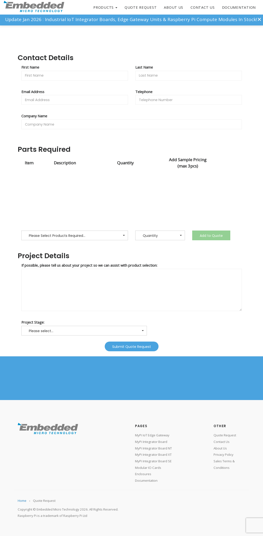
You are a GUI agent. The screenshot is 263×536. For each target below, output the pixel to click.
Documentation (239, 7)
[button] (74, 235)
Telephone (143, 91)
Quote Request (141, 7)
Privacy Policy (223, 454)
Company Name (34, 115)
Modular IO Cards (148, 467)
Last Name (144, 67)
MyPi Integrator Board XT (153, 454)
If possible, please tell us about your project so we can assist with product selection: (89, 265)
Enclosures (143, 474)
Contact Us (203, 7)
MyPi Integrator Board (151, 442)
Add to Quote (211, 235)
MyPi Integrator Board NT (153, 448)
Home (22, 501)
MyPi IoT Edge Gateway (152, 435)
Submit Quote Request (131, 346)
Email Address (32, 91)
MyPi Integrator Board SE (153, 461)
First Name (30, 67)
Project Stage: (32, 322)
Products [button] (105, 7)
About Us (173, 7)
